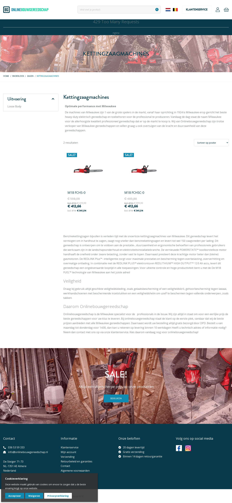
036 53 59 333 (16, 447)
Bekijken (116, 398)
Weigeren (34, 495)
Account (218, 9)
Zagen (30, 76)
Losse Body (14, 106)
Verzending (68, 457)
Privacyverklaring (58, 495)
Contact (65, 466)
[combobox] (119, 9)
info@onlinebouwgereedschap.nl (28, 452)
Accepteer (14, 495)
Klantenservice (197, 9)
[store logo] (25, 10)
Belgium (175, 9)
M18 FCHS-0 (76, 192)
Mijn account (68, 452)
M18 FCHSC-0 (134, 192)
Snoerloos (18, 76)
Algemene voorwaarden (75, 470)
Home (6, 76)
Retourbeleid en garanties (76, 461)
